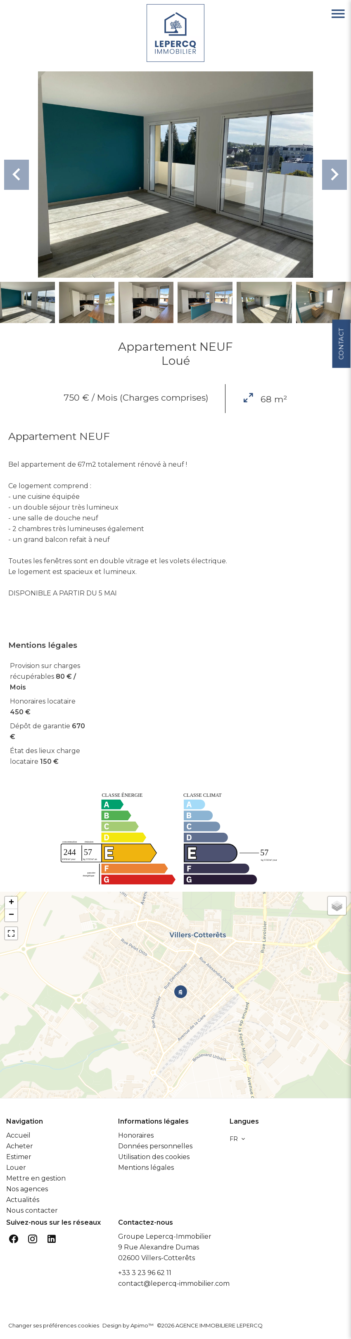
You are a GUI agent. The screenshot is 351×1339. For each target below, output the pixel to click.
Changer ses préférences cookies (53, 1325)
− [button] (11, 915)
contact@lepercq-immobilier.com (174, 1283)
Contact (341, 341)
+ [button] (11, 903)
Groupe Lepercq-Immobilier (164, 1236)
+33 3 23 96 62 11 (144, 1273)
